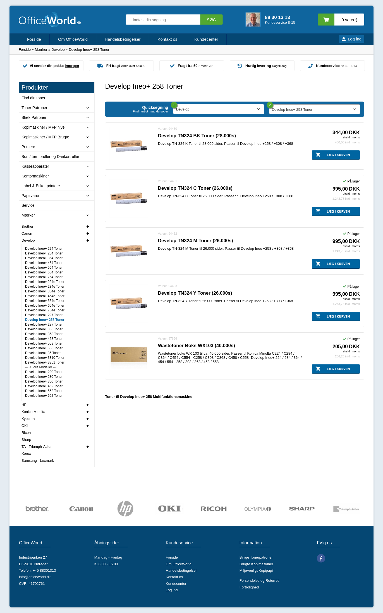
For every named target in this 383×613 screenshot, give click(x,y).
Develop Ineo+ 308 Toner (44, 329)
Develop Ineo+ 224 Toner (44, 249)
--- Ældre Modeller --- (40, 367)
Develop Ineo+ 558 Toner (44, 343)
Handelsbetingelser (122, 39)
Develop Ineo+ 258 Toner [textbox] (292, 109)
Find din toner (33, 98)
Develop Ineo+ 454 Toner (44, 263)
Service (28, 205)
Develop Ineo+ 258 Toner (44, 320)
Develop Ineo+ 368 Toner (44, 334)
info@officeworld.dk (35, 577)
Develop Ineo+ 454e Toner (44, 296)
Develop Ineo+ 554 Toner (44, 268)
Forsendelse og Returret (259, 580)
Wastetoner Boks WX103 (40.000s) (196, 345)
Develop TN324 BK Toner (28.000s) (197, 135)
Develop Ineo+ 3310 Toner (44, 358)
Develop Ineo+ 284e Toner (44, 287)
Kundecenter (206, 39)
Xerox (26, 453)
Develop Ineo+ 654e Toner (44, 305)
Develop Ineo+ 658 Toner (44, 348)
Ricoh (26, 433)
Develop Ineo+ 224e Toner (44, 282)
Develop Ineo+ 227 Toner (44, 315)
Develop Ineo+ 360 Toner (44, 381)
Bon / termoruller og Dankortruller (50, 156)
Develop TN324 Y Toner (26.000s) (195, 293)
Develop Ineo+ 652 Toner (44, 396)
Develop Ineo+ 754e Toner (44, 310)
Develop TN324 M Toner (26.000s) (195, 240)
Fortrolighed (249, 587)
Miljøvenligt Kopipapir (257, 570)
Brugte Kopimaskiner (256, 564)
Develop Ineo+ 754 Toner (44, 277)
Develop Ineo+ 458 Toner (44, 339)
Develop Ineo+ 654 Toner (44, 272)
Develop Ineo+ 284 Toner (44, 253)
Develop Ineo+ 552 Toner (44, 391)
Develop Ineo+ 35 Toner (43, 353)
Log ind (355, 39)
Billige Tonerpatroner (256, 557)
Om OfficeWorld (73, 39)
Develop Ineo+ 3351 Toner (44, 362)
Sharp (26, 439)
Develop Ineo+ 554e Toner (44, 301)
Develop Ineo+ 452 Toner (44, 386)
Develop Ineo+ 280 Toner (44, 377)
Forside (34, 39)
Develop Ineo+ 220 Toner (44, 372)
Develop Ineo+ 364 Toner (44, 258)
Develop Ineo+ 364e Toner (44, 291)
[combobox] (314, 109)
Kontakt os (167, 39)
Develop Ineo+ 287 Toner (44, 324)
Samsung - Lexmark (37, 460)
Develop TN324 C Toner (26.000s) (195, 188)
